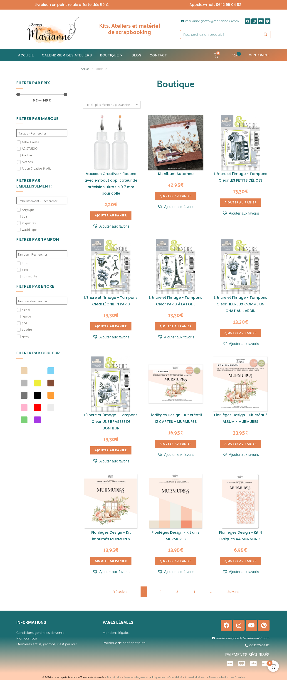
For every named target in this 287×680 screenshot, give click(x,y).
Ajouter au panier (111, 215)
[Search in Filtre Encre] (41, 300)
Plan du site (114, 677)
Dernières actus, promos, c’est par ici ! (46, 644)
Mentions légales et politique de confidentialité (153, 677)
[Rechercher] (265, 34)
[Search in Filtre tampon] (41, 254)
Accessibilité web (195, 677)
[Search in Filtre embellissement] (41, 200)
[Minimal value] (41, 94)
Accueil (85, 69)
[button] (110, 226)
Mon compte (259, 55)
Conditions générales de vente (40, 633)
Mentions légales (116, 633)
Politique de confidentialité (124, 643)
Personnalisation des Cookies (227, 677)
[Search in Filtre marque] (41, 133)
